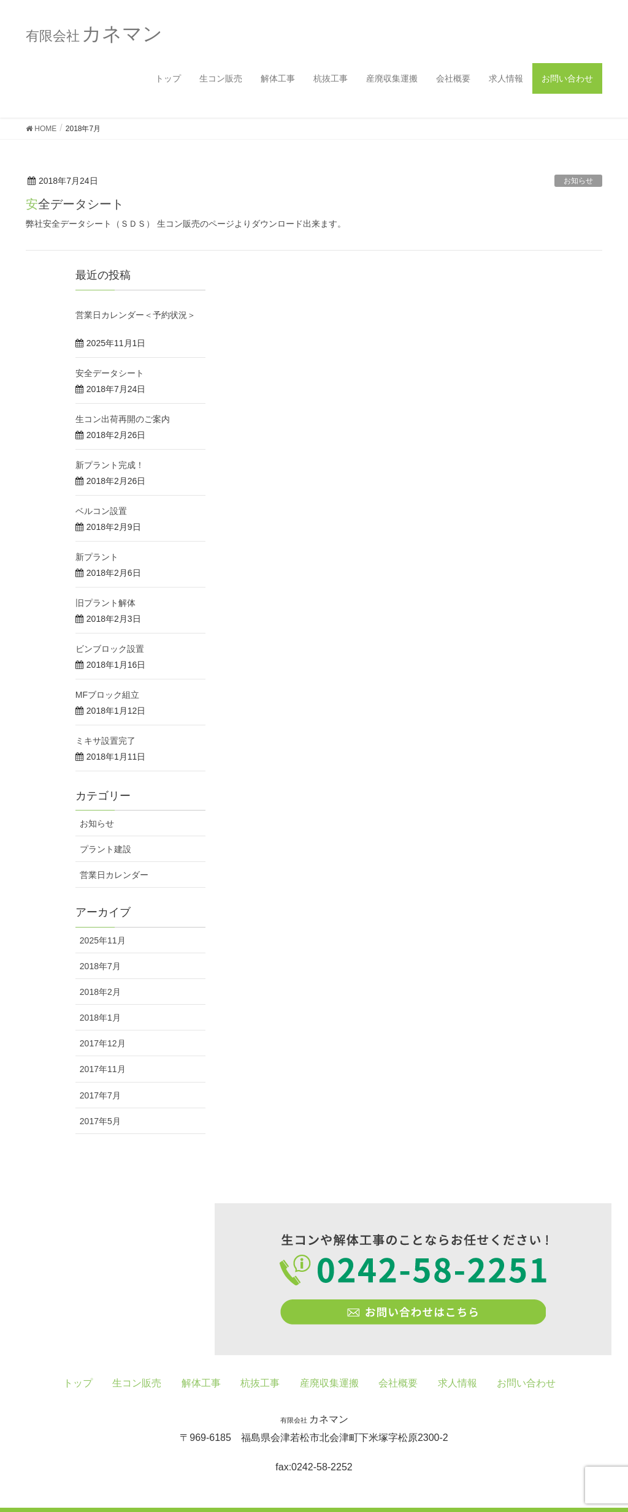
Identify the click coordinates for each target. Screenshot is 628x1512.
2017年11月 (103, 1069)
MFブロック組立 (107, 695)
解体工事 (278, 78)
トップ (168, 78)
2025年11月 (103, 940)
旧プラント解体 (105, 603)
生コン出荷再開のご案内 (122, 419)
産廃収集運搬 (392, 78)
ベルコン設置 (101, 511)
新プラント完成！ (109, 465)
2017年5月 (100, 1121)
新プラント (96, 557)
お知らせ (578, 180)
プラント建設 (105, 849)
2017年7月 (100, 1095)
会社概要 (453, 78)
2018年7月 (100, 966)
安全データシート (75, 204)
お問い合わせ (567, 78)
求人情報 (506, 78)
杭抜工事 (330, 78)
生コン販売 (220, 78)
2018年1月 (100, 1017)
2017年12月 (103, 1043)
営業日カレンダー (114, 875)
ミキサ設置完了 (105, 741)
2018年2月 (100, 992)
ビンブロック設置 (109, 649)
